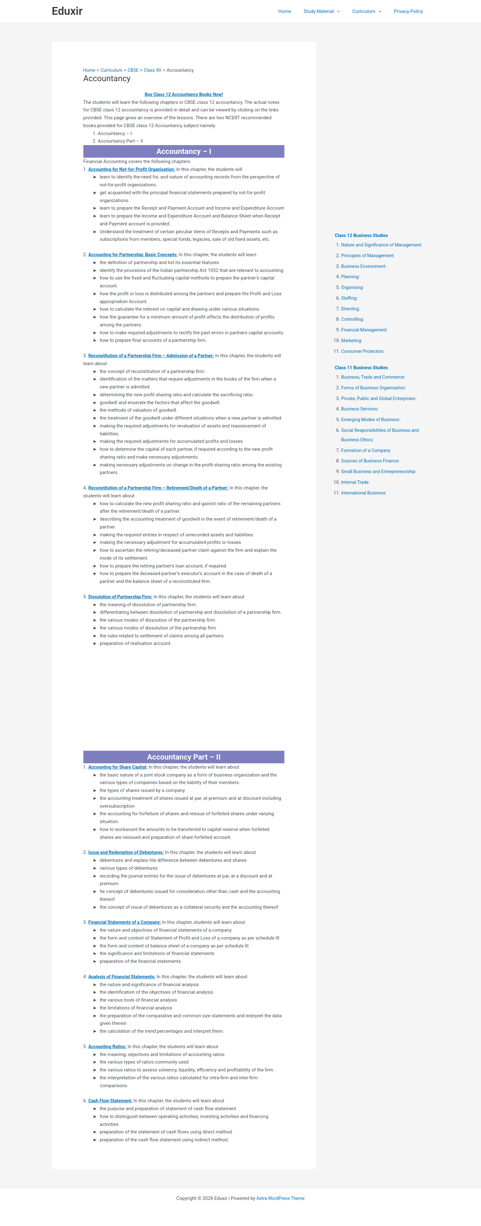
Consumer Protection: (364, 351)
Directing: (351, 309)
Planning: (351, 277)
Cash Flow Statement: (111, 1101)
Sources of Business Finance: (372, 461)
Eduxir (67, 11)
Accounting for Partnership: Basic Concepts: (135, 254)
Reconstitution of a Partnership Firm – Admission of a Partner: (154, 356)
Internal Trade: (356, 482)
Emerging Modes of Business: (372, 419)
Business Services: (361, 409)
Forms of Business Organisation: (375, 388)
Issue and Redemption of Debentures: (128, 852)
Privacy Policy (409, 11)
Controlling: (353, 319)
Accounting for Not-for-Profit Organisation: (134, 169)
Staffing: (350, 298)
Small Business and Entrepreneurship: (381, 471)
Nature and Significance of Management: (384, 245)
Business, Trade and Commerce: (375, 377)
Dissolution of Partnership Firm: (122, 597)
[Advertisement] (184, 699)
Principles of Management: (369, 255)
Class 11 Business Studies (363, 367)
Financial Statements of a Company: (126, 922)
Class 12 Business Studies (363, 235)
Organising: (353, 287)
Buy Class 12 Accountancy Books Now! (184, 94)
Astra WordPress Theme (280, 1198)
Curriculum (371, 11)
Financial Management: (365, 330)
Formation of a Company (367, 450)
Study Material (329, 11)
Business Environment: (365, 266)
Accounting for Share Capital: (119, 767)
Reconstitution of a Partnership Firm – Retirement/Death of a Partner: (162, 488)
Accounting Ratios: (108, 1046)
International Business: (365, 493)
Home (295, 11)
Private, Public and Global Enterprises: (381, 398)
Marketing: (352, 340)
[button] (345, 11)
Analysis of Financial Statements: (123, 977)
